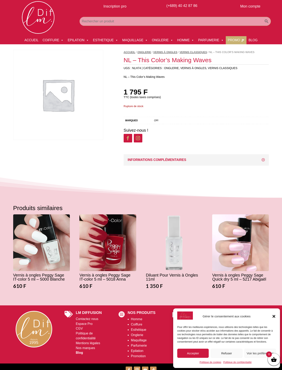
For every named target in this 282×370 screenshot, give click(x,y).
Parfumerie (139, 345)
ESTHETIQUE (105, 40)
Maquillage (139, 340)
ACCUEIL (31, 40)
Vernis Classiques (193, 52)
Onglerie (137, 335)
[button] (274, 316)
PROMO (234, 40)
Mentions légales (88, 343)
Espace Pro (84, 324)
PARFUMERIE (211, 40)
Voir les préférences (260, 353)
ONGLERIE (162, 40)
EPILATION (78, 40)
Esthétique (138, 329)
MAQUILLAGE (135, 40)
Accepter (193, 353)
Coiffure (136, 324)
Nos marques (85, 348)
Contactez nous (87, 319)
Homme (136, 319)
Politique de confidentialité (237, 362)
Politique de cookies (210, 362)
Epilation (137, 351)
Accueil (129, 52)
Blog (79, 352)
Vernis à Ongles (165, 52)
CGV (79, 328)
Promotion (138, 356)
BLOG (253, 40)
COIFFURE (53, 40)
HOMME (185, 40)
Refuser (226, 353)
